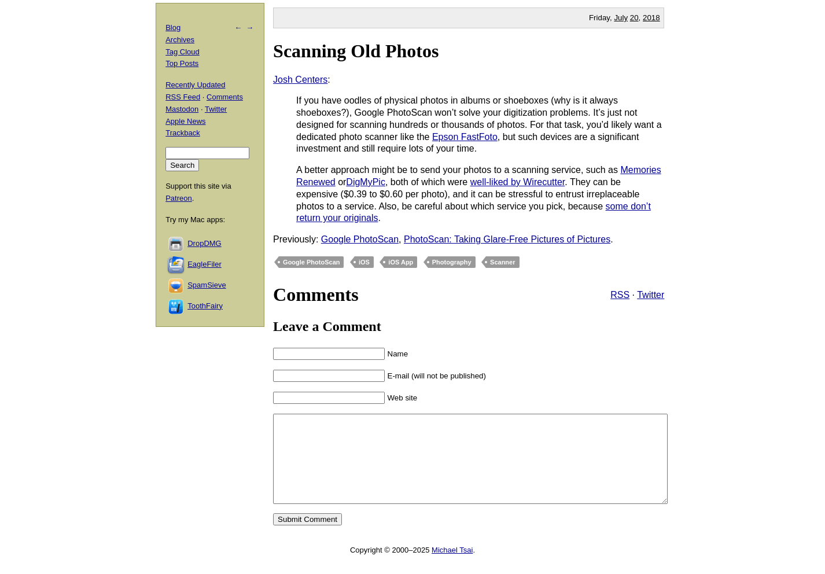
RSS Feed (182, 97)
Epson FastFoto (465, 137)
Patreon (178, 198)
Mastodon (181, 109)
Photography (452, 262)
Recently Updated (195, 84)
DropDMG (204, 243)
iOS (364, 262)
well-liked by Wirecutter (517, 182)
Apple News (185, 121)
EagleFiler (204, 264)
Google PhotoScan (360, 239)
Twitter (650, 295)
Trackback (182, 132)
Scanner (502, 262)
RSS (619, 295)
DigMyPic (365, 182)
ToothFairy (205, 305)
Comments (225, 97)
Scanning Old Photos (356, 51)
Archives (179, 39)
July (621, 17)
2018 (651, 17)
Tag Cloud (182, 51)
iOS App (400, 262)
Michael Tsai (452, 567)
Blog (173, 27)
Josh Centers (300, 79)
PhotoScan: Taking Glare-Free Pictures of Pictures (507, 239)
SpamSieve (206, 285)
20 (634, 17)
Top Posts (181, 63)
